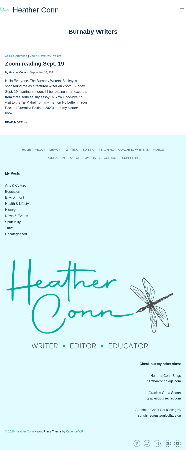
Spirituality (13, 222)
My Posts (92, 158)
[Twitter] (147, 443)
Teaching (106, 149)
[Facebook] (137, 443)
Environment (14, 197)
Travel (58, 56)
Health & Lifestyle (18, 203)
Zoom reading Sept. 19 (34, 63)
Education (12, 191)
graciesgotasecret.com (164, 398)
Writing (72, 149)
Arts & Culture (16, 56)
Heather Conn (17, 72)
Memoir (55, 149)
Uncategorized (16, 234)
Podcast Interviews (63, 158)
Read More (16, 122)
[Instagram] (157, 443)
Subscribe (130, 158)
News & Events (40, 56)
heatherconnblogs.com (164, 381)
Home (26, 149)
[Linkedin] (167, 443)
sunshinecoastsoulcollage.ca (159, 415)
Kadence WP (74, 431)
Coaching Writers (133, 149)
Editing (89, 149)
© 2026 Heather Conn (19, 431)
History (10, 210)
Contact (111, 158)
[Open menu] (181, 10)
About (40, 149)
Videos (158, 149)
